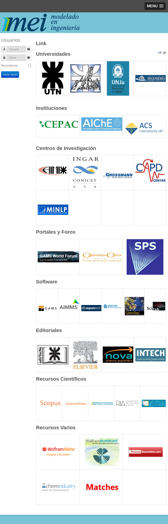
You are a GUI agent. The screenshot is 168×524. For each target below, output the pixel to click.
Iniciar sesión (10, 74)
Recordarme (9, 65)
